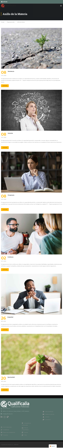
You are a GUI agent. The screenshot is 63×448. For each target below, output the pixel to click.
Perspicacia (11, 195)
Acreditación (5, 430)
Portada (2, 22)
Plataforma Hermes (48, 414)
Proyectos (4, 435)
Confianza (10, 257)
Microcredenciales (6, 427)
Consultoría (46, 420)
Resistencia (11, 71)
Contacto (46, 417)
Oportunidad (11, 377)
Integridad (10, 317)
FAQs (24, 435)
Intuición (10, 133)
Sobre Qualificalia (48, 412)
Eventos (25, 432)
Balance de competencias (8, 432)
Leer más (5, 86)
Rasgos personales (10, 22)
